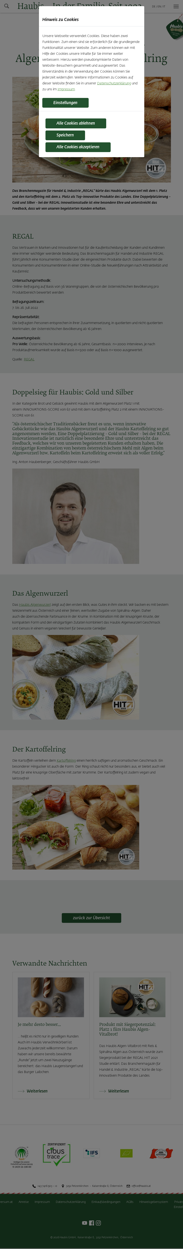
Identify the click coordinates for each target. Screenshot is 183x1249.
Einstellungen (67, 103)
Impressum (66, 89)
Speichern (67, 136)
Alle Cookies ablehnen (78, 124)
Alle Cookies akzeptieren (80, 148)
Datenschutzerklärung (114, 83)
